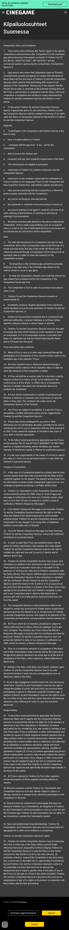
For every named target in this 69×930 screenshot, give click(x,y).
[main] (34, 27)
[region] (34, 4)
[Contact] (34, 924)
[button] (3, 12)
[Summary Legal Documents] (23, 913)
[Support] (51, 913)
